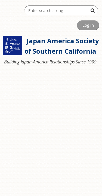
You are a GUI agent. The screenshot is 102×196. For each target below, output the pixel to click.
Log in (88, 25)
